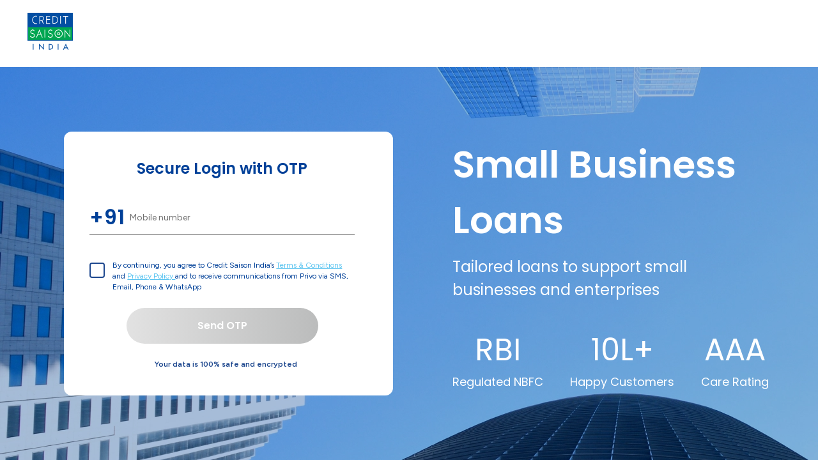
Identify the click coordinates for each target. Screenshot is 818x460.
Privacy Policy (151, 276)
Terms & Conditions (309, 265)
